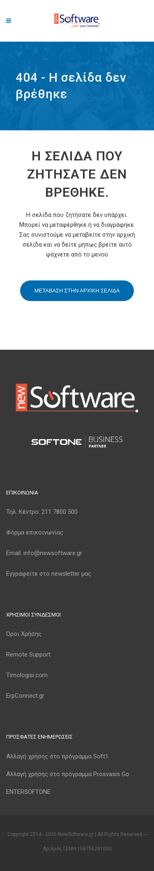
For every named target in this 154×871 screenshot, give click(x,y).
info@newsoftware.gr (52, 553)
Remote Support (28, 654)
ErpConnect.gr (25, 695)
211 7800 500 (59, 512)
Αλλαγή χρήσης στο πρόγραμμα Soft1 (57, 756)
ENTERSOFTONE (28, 792)
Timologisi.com (27, 675)
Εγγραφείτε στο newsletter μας (48, 573)
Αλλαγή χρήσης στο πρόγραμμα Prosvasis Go (67, 774)
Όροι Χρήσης (23, 634)
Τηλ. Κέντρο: (42, 512)
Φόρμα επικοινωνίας (34, 532)
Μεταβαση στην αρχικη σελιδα (77, 290)
